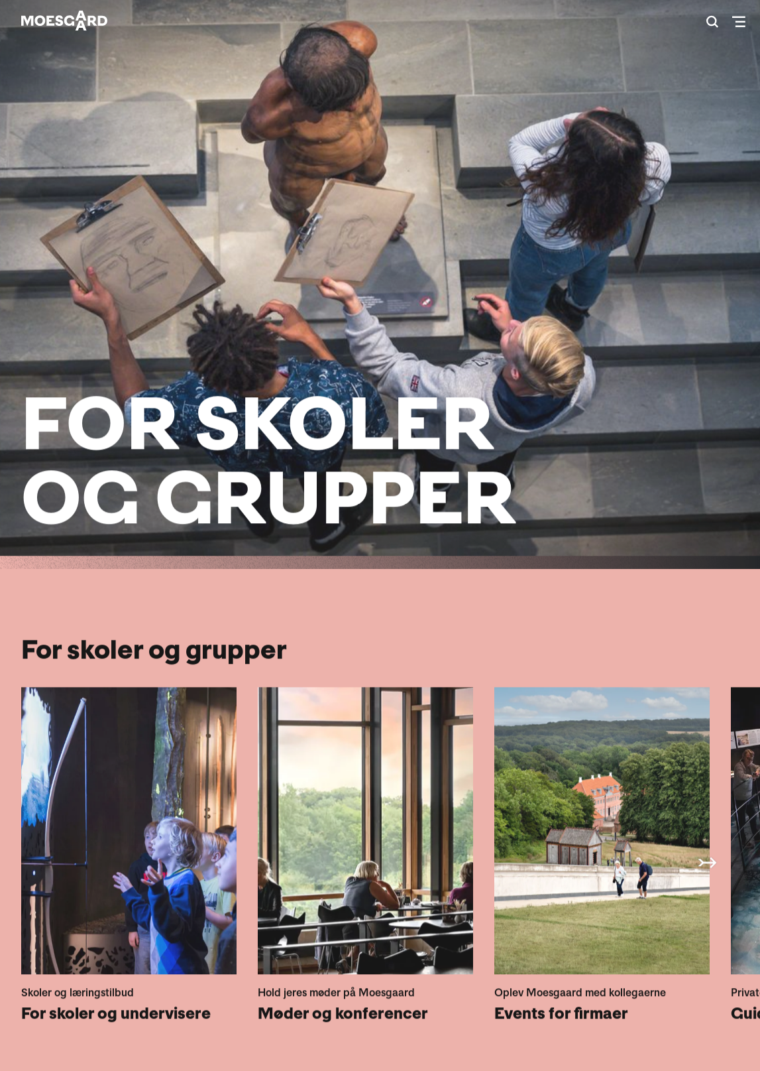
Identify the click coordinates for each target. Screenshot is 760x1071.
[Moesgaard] (64, 21)
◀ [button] (707, 862)
